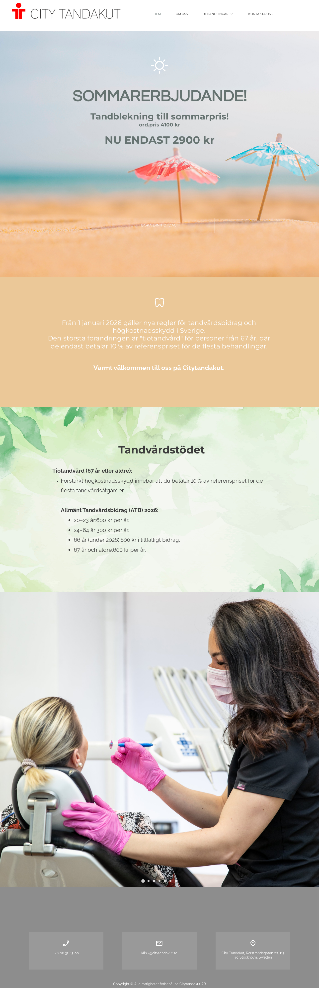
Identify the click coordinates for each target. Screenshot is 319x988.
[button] (143, 881)
